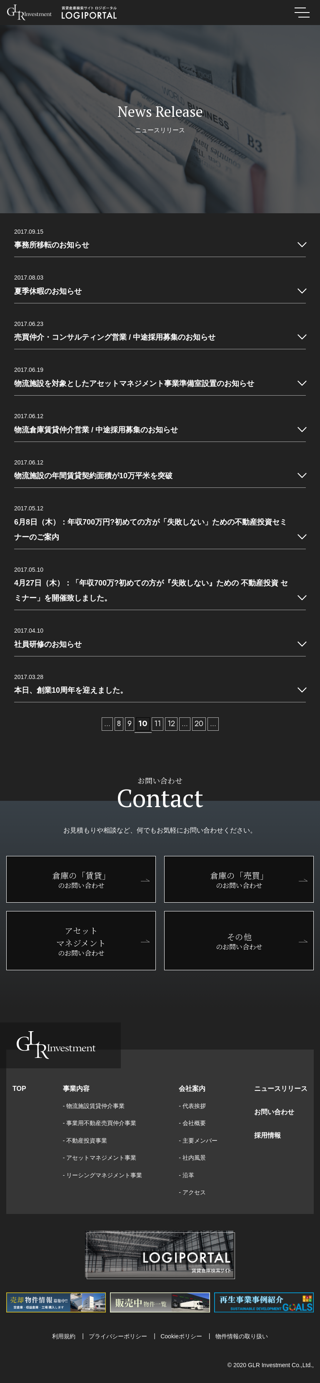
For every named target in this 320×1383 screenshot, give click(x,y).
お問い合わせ (274, 1111)
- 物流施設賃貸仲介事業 (94, 1106)
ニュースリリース (281, 1088)
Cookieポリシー (181, 1336)
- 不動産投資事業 (85, 1140)
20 (199, 723)
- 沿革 (186, 1175)
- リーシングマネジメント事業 (102, 1175)
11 (157, 723)
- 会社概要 (192, 1123)
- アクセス (192, 1192)
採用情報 (267, 1135)
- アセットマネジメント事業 (100, 1157)
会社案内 (192, 1088)
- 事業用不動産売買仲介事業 (100, 1123)
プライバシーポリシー (118, 1336)
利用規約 (63, 1336)
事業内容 (76, 1088)
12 (171, 723)
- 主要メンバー (198, 1140)
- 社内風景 (192, 1157)
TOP (19, 1088)
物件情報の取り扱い (241, 1336)
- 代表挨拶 (192, 1106)
